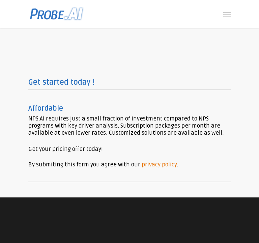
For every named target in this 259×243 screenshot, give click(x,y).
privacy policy (159, 164)
